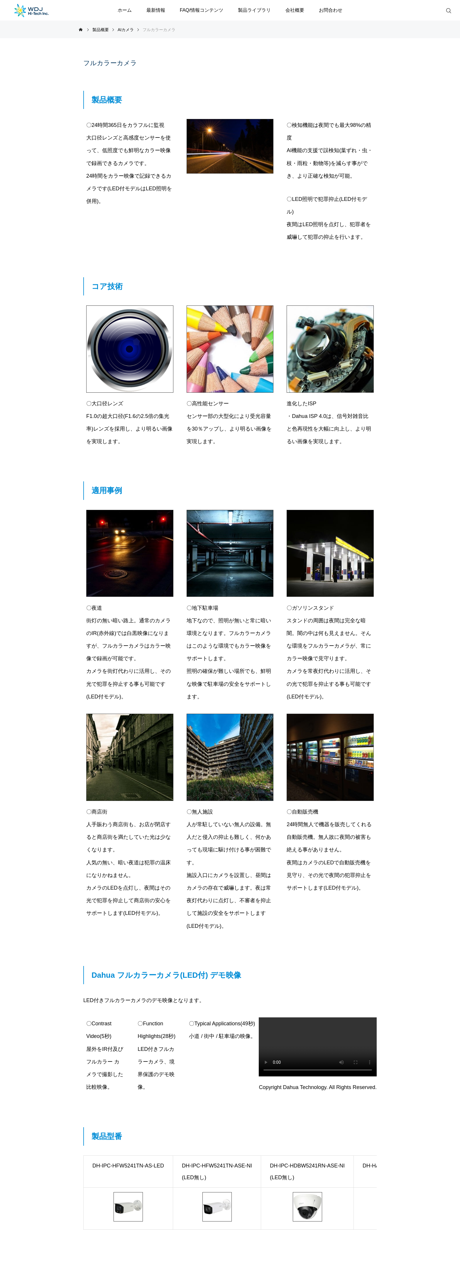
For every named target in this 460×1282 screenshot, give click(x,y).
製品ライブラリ (254, 10)
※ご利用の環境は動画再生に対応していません (318, 1046)
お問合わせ (330, 10)
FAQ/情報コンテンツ (201, 10)
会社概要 (294, 10)
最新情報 (155, 10)
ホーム (125, 10)
